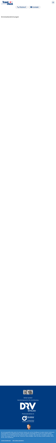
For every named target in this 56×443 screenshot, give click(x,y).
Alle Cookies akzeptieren (18, 440)
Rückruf (22, 7)
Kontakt (34, 7)
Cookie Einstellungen (6, 440)
